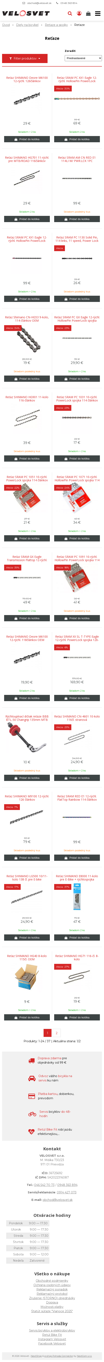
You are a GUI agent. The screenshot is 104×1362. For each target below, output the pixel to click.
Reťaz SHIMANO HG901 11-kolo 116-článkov (26, 398)
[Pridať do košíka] (27, 139)
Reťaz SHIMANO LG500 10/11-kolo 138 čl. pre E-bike (27, 877)
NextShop (36, 1356)
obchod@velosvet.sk (39, 3)
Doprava (52, 1302)
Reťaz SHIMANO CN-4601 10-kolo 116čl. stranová (77, 718)
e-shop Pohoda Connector (58, 1356)
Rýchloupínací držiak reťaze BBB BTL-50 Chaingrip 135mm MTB (27, 718)
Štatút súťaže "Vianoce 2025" (52, 1311)
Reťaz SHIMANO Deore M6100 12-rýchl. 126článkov (27, 79)
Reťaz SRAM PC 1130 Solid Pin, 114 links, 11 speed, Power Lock (76, 239)
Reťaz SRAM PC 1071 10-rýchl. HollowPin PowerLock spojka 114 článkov (77, 480)
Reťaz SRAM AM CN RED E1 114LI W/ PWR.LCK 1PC (77, 159)
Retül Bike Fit (52, 1335)
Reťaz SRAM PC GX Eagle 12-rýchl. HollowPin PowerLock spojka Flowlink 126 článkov (77, 321)
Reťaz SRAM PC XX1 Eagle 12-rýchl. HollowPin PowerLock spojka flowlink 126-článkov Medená (77, 81)
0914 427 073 (67, 1192)
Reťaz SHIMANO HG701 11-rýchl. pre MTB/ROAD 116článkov (27, 159)
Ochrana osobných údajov (52, 1285)
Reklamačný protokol (52, 1294)
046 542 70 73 (44, 1185)
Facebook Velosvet (52, 1343)
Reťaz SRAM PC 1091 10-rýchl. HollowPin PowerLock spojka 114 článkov (77, 560)
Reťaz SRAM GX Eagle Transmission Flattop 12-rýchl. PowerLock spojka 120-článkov (27, 560)
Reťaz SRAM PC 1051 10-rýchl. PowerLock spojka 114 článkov (27, 478)
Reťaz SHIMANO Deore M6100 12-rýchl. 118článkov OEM (27, 638)
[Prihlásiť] (79, 13)
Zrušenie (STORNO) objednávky (52, 1298)
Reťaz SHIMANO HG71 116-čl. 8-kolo (77, 957)
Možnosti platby (52, 1307)
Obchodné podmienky (52, 1281)
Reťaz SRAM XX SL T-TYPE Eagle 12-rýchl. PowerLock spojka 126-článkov (77, 640)
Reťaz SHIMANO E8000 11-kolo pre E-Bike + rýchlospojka (77, 877)
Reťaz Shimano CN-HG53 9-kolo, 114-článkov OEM (27, 319)
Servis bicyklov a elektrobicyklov (52, 1330)
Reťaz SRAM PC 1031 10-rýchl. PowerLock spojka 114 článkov (77, 398)
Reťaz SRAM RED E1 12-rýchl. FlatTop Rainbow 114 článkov (77, 798)
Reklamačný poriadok (52, 1289)
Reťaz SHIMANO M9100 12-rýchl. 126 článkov (27, 798)
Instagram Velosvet (52, 1339)
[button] (70, 13)
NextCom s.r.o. (84, 1356)
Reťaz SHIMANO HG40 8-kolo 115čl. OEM (27, 957)
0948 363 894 (68, 3)
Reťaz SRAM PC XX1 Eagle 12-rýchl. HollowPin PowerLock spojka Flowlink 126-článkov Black (27, 241)
